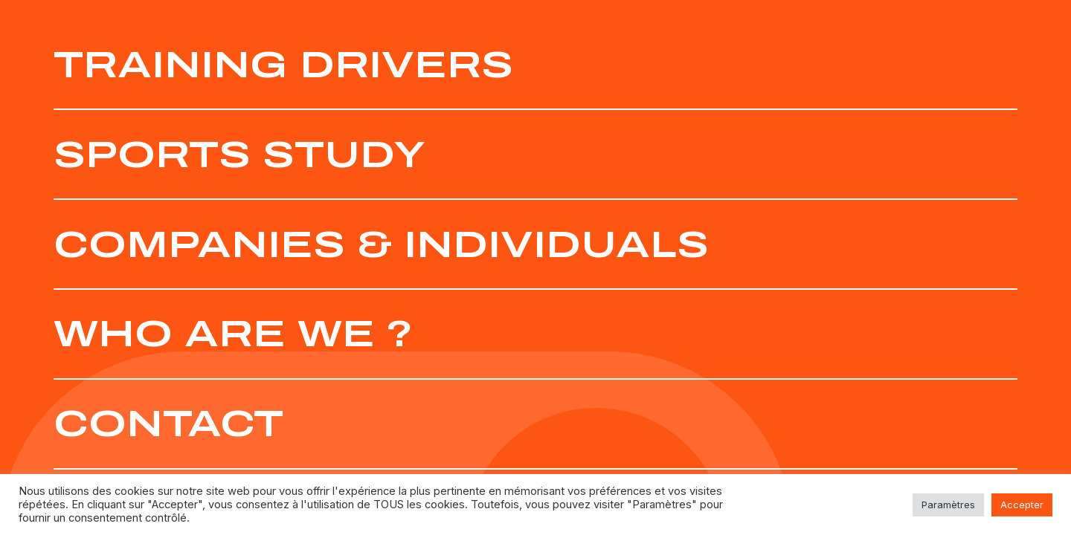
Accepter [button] (1021, 504)
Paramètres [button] (948, 504)
